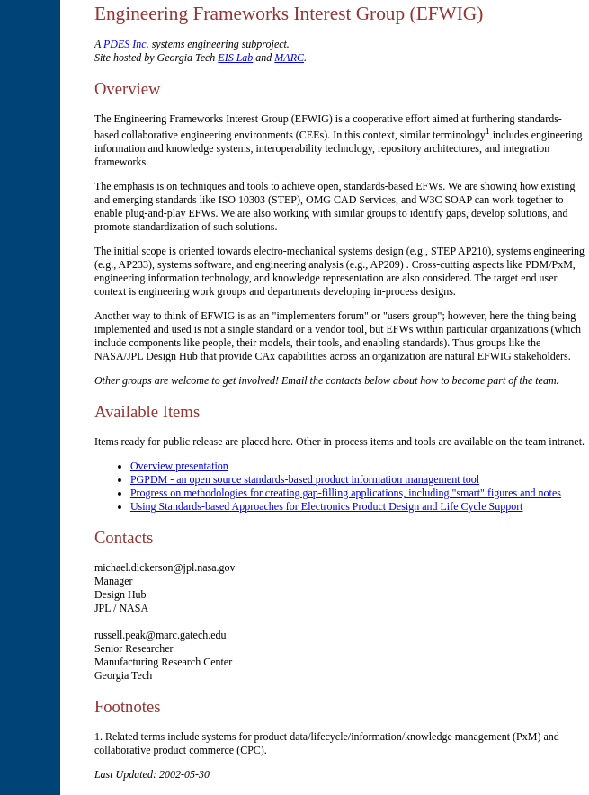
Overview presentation (179, 466)
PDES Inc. (126, 44)
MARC (289, 57)
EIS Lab (235, 57)
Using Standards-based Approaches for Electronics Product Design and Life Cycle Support (326, 506)
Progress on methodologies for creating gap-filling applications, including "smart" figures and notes (345, 493)
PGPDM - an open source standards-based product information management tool (304, 479)
